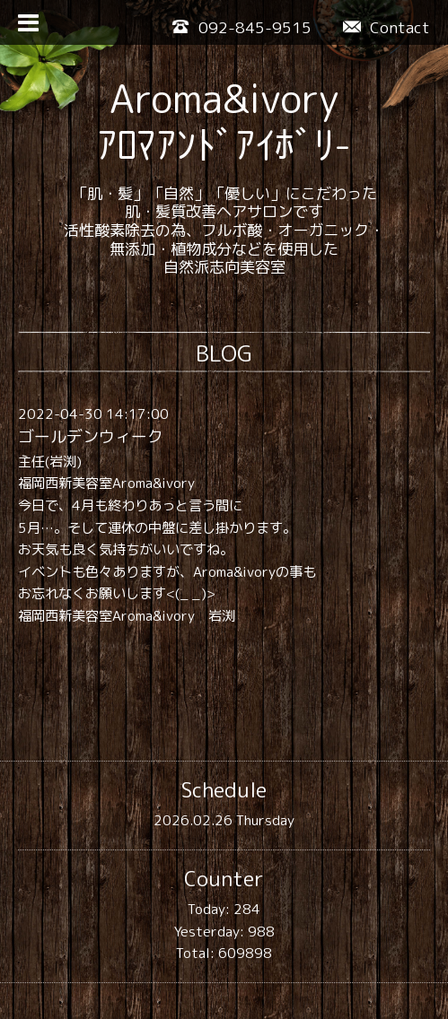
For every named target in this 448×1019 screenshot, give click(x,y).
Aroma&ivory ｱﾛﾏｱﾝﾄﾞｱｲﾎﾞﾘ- (224, 122)
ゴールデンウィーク (90, 436)
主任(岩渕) (50, 461)
